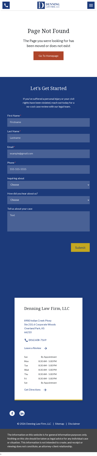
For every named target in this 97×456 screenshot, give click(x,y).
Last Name (13, 131)
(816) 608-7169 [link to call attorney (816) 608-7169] (35, 339)
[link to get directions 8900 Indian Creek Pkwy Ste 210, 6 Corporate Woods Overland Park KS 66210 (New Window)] (48, 328)
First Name (13, 115)
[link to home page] (48, 4)
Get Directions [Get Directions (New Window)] (35, 390)
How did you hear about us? (22, 193)
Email (10, 146)
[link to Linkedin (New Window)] (22, 413)
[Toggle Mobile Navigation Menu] (91, 5)
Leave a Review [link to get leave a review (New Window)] (36, 348)
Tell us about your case (19, 208)
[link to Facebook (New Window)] (12, 413)
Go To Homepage (48, 55)
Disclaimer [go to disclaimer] (74, 423)
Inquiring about (15, 178)
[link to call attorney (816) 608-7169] (6, 5)
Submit (80, 247)
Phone (10, 162)
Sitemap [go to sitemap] (59, 423)
